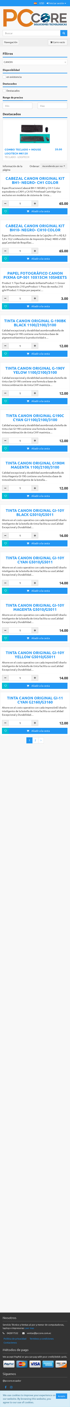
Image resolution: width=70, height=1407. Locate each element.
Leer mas (29, 1343)
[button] (35, 3)
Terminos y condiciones (42, 1354)
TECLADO (10, 157)
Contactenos (10, 1358)
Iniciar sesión (56, 3)
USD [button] (41, 3)
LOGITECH (23, 157)
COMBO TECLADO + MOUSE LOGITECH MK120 (23, 151)
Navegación (10, 42)
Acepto (61, 1396)
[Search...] (31, 33)
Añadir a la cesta (38, 272)
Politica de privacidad (15, 1354)
